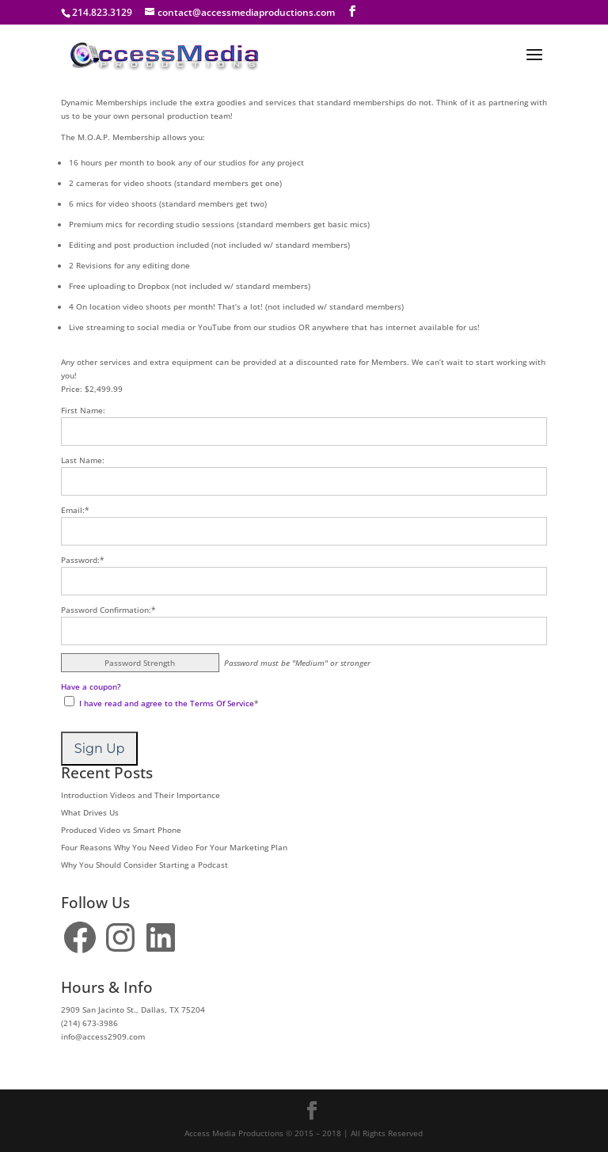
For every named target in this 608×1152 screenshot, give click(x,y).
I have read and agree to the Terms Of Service (166, 703)
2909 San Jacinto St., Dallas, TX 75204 (133, 1009)
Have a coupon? (90, 686)
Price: (71, 388)
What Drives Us (90, 812)
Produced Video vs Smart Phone (121, 829)
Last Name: (82, 460)
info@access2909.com (103, 1036)
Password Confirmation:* (108, 609)
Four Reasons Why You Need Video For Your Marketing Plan (174, 847)
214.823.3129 (102, 12)
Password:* (82, 559)
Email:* (75, 509)
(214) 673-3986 (89, 1022)
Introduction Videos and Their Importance (140, 794)
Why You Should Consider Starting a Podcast (144, 864)
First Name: (83, 410)
